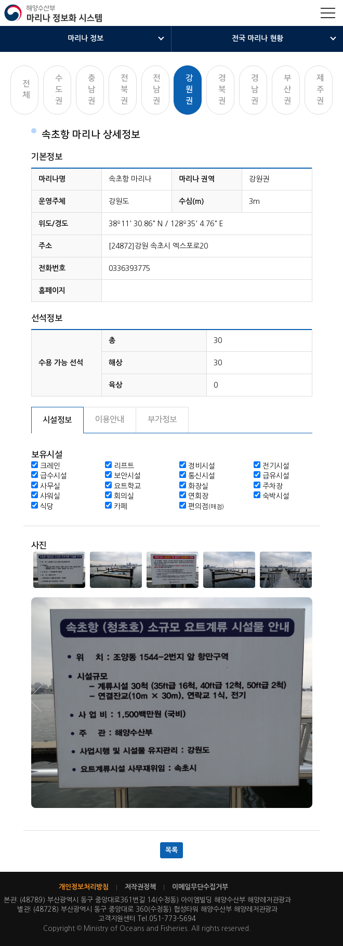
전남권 (156, 89)
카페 (120, 506)
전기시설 (275, 466)
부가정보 (162, 419)
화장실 (198, 486)
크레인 (50, 466)
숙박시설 (275, 496)
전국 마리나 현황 (257, 38)
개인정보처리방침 (84, 886)
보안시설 (127, 475)
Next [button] (41, 699)
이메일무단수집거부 (200, 886)
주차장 (272, 486)
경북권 (222, 89)
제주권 (320, 89)
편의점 (206, 506)
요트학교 (127, 486)
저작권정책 (140, 886)
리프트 (124, 466)
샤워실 (50, 496)
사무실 (50, 486)
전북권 (124, 89)
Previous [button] (302, 699)
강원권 (189, 89)
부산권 (287, 89)
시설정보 (57, 420)
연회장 (198, 496)
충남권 (91, 89)
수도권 (58, 89)
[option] (59, 570)
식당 (47, 506)
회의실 (124, 496)
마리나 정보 (85, 38)
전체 (26, 89)
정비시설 (201, 466)
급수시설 (53, 475)
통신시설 (201, 475)
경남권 (254, 89)
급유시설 (275, 475)
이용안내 (109, 419)
